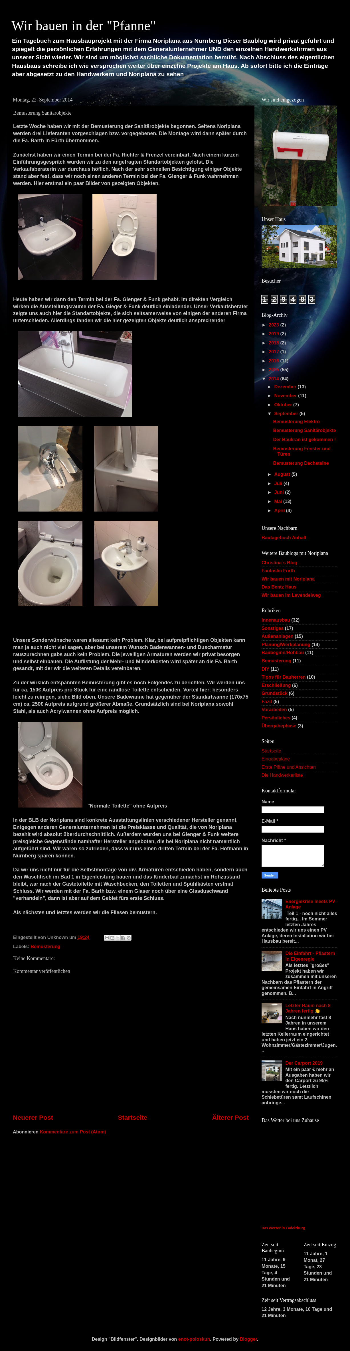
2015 (274, 369)
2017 (274, 351)
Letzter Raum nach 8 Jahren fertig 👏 (307, 1008)
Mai (278, 501)
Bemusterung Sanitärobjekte (304, 430)
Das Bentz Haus (279, 586)
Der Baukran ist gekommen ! (304, 439)
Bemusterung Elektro (296, 421)
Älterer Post (230, 1117)
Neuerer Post (33, 1117)
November (286, 395)
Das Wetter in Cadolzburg (283, 1228)
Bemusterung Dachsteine (301, 463)
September (286, 413)
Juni (279, 492)
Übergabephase (279, 725)
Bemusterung (45, 946)
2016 (274, 360)
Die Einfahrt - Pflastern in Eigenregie (310, 956)
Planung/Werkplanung (286, 644)
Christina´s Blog (279, 562)
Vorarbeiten (274, 709)
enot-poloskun (194, 1339)
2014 (274, 378)
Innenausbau (276, 619)
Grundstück (275, 693)
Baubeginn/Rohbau (283, 652)
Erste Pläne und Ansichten (289, 767)
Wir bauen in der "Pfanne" (83, 25)
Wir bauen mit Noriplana (288, 578)
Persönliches (276, 717)
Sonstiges (273, 628)
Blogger (248, 1339)
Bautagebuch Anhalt (284, 537)
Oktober (283, 404)
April (280, 510)
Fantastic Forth (278, 570)
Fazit (267, 701)
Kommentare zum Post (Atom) (73, 1131)
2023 (274, 324)
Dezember (286, 386)
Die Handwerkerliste (282, 775)
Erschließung (276, 685)
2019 (274, 333)
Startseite (132, 1117)
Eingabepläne (276, 758)
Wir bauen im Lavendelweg (291, 595)
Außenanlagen (278, 636)
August (282, 474)
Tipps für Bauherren (284, 676)
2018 (274, 342)
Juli (278, 483)
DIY (265, 669)
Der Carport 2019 (303, 1063)
